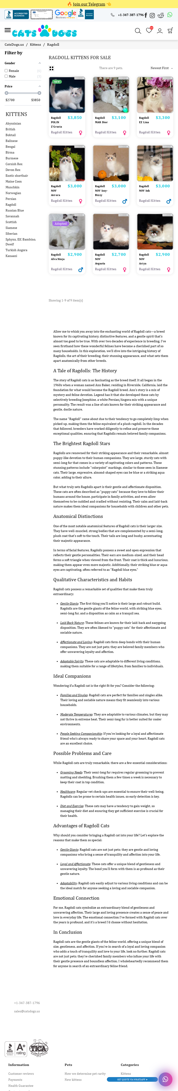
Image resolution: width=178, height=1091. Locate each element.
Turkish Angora (16, 246)
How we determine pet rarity (85, 1072)
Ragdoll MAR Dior (100, 118)
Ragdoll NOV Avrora (56, 186)
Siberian (11, 229)
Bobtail (11, 131)
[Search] (138, 29)
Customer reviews (21, 1072)
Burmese (12, 154)
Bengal (10, 142)
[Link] (8, 29)
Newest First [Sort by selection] (162, 64)
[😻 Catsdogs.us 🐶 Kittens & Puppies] (40, 28)
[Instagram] (153, 16)
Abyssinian (13, 119)
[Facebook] (146, 16)
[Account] (160, 29)
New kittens (73, 1078)
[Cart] (170, 30)
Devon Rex (13, 166)
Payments (15, 1078)
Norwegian (13, 189)
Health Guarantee (20, 1084)
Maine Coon (14, 177)
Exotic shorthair (17, 171)
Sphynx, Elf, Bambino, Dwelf (21, 238)
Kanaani (11, 252)
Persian (11, 195)
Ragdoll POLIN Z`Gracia (57, 118)
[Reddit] (161, 15)
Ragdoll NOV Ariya (144, 257)
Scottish (11, 218)
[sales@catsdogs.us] (89, 1009)
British (10, 125)
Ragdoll (11, 200)
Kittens (16, 110)
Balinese (12, 137)
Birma (10, 148)
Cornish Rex (14, 160)
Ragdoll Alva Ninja (56, 257)
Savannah (12, 212)
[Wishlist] (149, 29)
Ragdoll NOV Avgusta (101, 257)
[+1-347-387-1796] (127, 15)
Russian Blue (15, 206)
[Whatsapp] (169, 14)
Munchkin (12, 183)
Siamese (11, 224)
